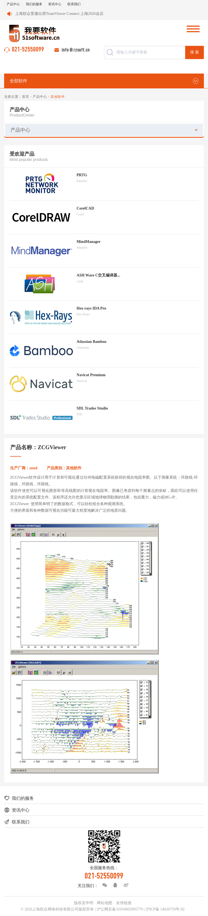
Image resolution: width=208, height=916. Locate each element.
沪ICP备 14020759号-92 (165, 909)
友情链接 (124, 903)
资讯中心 (54, 4)
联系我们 (74, 4)
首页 (25, 97)
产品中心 (13, 4)
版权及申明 (83, 903)
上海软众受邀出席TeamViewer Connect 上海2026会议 (59, 14)
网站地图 (104, 903)
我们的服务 (34, 4)
